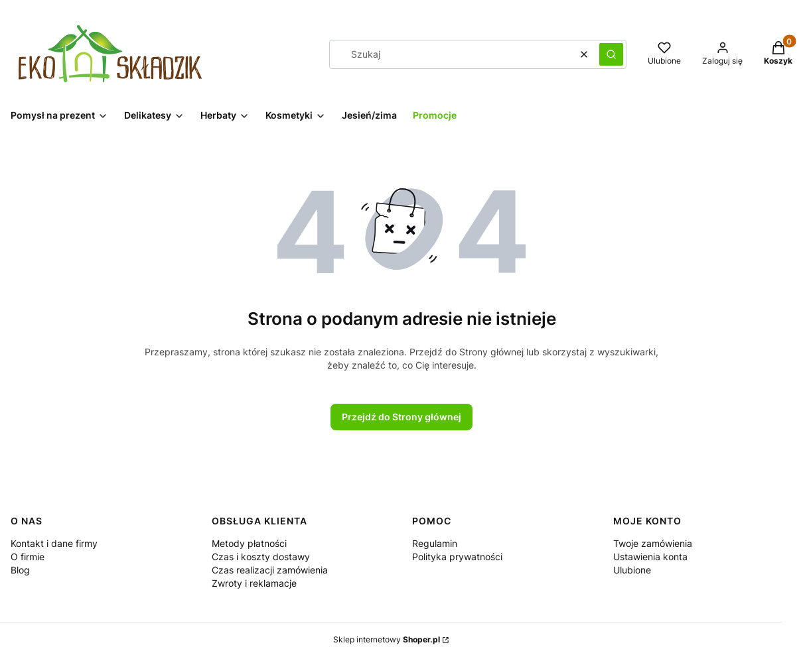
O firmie (27, 556)
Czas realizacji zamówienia (270, 569)
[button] (611, 54)
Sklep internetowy (386, 639)
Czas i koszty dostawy (261, 556)
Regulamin (434, 543)
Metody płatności (249, 543)
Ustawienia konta (650, 556)
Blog (20, 569)
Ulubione (632, 569)
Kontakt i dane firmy (54, 543)
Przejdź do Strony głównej (401, 416)
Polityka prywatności (457, 556)
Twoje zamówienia (652, 543)
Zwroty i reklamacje (254, 583)
